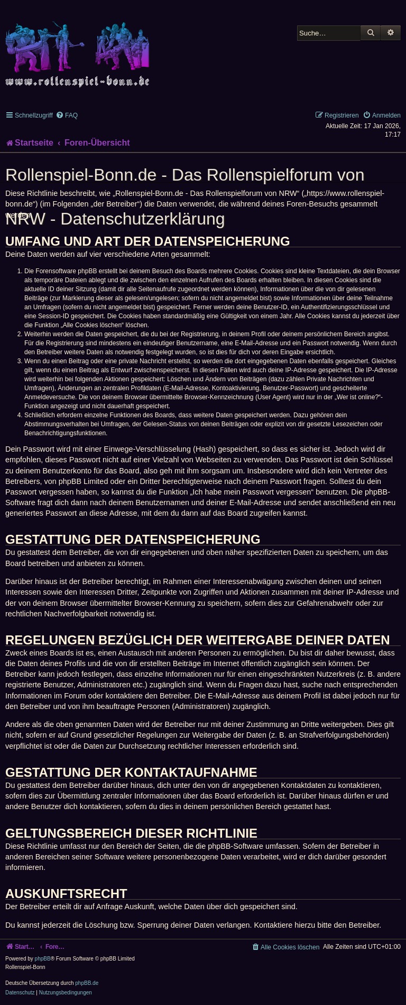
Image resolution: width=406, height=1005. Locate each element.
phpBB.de (86, 983)
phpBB (43, 959)
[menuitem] (67, 115)
